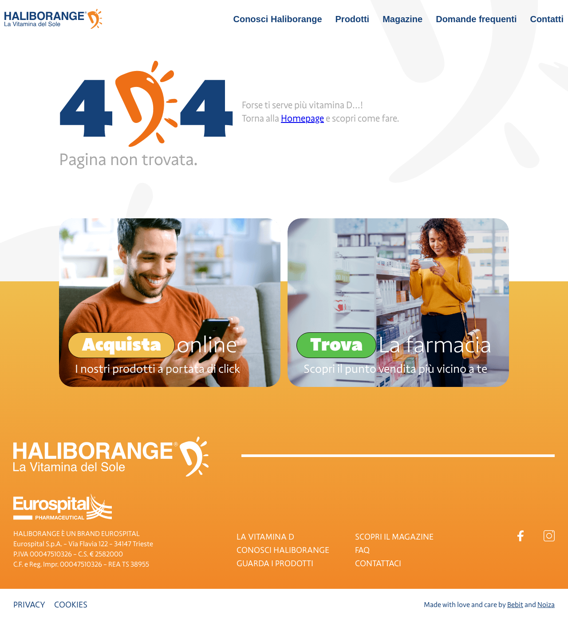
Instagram (549, 535)
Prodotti (352, 19)
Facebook (520, 535)
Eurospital (62, 506)
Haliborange (53, 19)
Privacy (29, 604)
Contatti (547, 19)
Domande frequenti (476, 19)
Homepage (302, 118)
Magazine (402, 19)
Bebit (515, 604)
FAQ (362, 550)
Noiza (546, 604)
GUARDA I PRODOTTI (275, 563)
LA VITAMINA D (265, 537)
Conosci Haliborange (277, 19)
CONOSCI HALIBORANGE (283, 550)
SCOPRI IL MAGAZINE (394, 537)
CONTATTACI (378, 563)
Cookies (70, 604)
